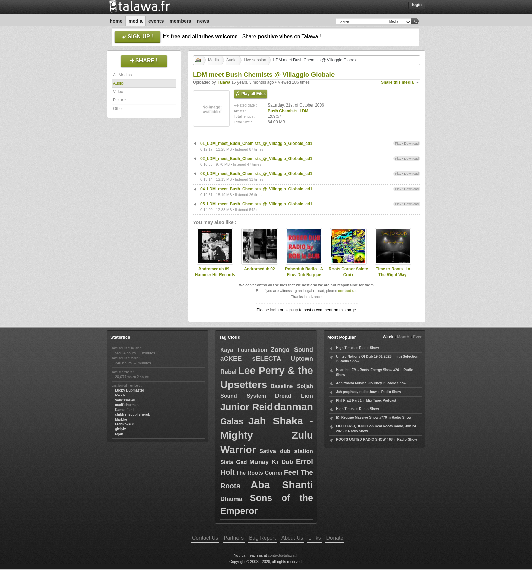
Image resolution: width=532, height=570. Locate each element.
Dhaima (231, 499)
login (274, 310)
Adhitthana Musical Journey (359, 383)
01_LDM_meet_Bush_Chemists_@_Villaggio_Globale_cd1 (256, 143)
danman (293, 406)
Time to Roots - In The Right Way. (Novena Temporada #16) (393, 277)
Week (388, 337)
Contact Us (205, 538)
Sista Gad (233, 462)
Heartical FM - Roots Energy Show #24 (367, 370)
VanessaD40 (125, 400)
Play (398, 143)
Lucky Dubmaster (129, 390)
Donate (334, 538)
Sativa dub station (286, 451)
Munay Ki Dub (271, 462)
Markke (121, 419)
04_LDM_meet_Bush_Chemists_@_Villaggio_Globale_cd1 (256, 189)
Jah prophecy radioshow (356, 392)
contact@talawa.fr (283, 555)
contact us (347, 291)
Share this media (397, 82)
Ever (417, 337)
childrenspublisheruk (132, 414)
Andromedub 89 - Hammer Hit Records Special (215, 275)
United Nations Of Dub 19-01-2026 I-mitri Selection (377, 356)
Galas (231, 421)
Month (403, 337)
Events (156, 21)
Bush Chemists (282, 111)
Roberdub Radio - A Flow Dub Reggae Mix (304, 275)
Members (180, 21)
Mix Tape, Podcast (381, 400)
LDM (304, 111)
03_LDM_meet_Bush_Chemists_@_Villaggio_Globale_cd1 (256, 173)
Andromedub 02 (259, 269)
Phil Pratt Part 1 (349, 400)
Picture (119, 100)
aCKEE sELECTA (250, 358)
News (203, 21)
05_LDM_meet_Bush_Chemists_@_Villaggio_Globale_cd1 (256, 204)
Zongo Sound (292, 349)
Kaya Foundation (243, 350)
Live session (255, 60)
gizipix (120, 429)
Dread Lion (294, 396)
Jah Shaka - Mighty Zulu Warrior (266, 435)
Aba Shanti (282, 484)
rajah (119, 434)
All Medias (122, 75)
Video (118, 91)
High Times (345, 348)
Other (118, 108)
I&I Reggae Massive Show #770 (361, 417)
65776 (120, 395)
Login (417, 4)
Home (116, 21)
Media (135, 21)
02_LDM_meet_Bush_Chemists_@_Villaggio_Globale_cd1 (256, 158)
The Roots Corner (259, 473)
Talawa (223, 82)
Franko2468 (124, 424)
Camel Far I (124, 410)
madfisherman (127, 405)
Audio (118, 83)
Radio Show (369, 348)
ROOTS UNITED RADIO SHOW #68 (364, 439)
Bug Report (262, 538)
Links (314, 538)
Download (411, 143)
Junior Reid (246, 407)
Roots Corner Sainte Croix (348, 272)
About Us (292, 538)
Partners (234, 538)
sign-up (291, 310)
